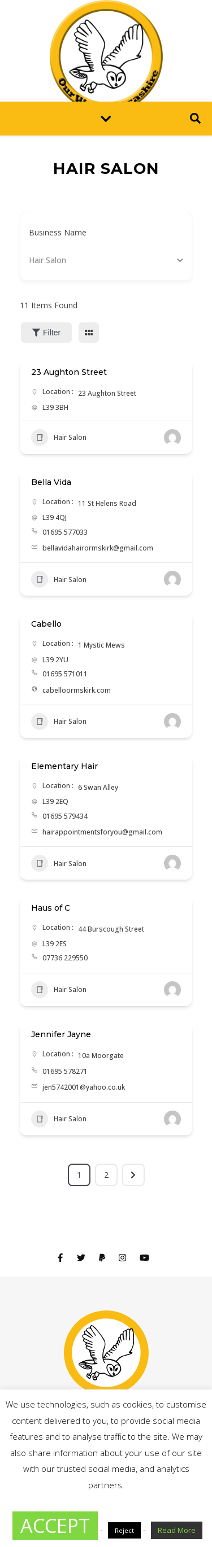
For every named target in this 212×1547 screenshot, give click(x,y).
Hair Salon (58, 437)
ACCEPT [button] (55, 1526)
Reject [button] (124, 1530)
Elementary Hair (64, 766)
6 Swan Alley (98, 787)
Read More (177, 1530)
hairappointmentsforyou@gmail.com (102, 832)
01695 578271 (65, 1071)
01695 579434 (65, 816)
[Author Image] (172, 437)
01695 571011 (65, 674)
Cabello (46, 624)
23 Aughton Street (69, 372)
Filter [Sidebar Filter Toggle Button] (46, 332)
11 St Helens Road (107, 503)
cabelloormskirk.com (76, 690)
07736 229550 (65, 958)
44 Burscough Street (111, 929)
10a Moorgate (101, 1055)
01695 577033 (65, 532)
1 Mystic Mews (101, 645)
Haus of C (50, 908)
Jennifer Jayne (61, 1034)
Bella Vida (51, 482)
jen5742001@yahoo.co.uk (83, 1087)
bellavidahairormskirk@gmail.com (97, 548)
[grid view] (88, 332)
